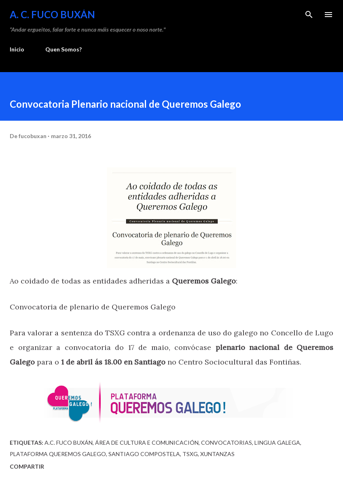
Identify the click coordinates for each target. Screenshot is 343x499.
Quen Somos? (63, 49)
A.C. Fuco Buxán (68, 442)
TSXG (190, 453)
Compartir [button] (27, 466)
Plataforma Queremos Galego (58, 453)
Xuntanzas (217, 453)
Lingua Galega (277, 442)
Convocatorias (226, 442)
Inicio (17, 49)
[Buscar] (309, 14)
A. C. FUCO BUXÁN (52, 14)
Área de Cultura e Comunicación (147, 442)
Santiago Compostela (144, 453)
